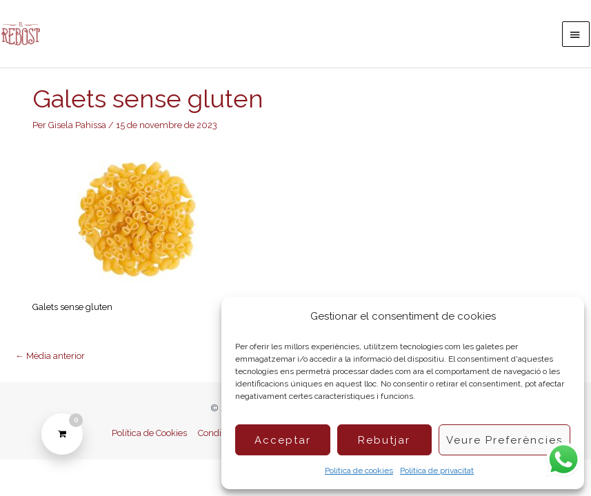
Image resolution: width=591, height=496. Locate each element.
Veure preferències (504, 440)
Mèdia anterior (50, 356)
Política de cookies (359, 470)
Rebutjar (384, 440)
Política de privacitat (437, 470)
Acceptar (282, 440)
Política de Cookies (149, 433)
